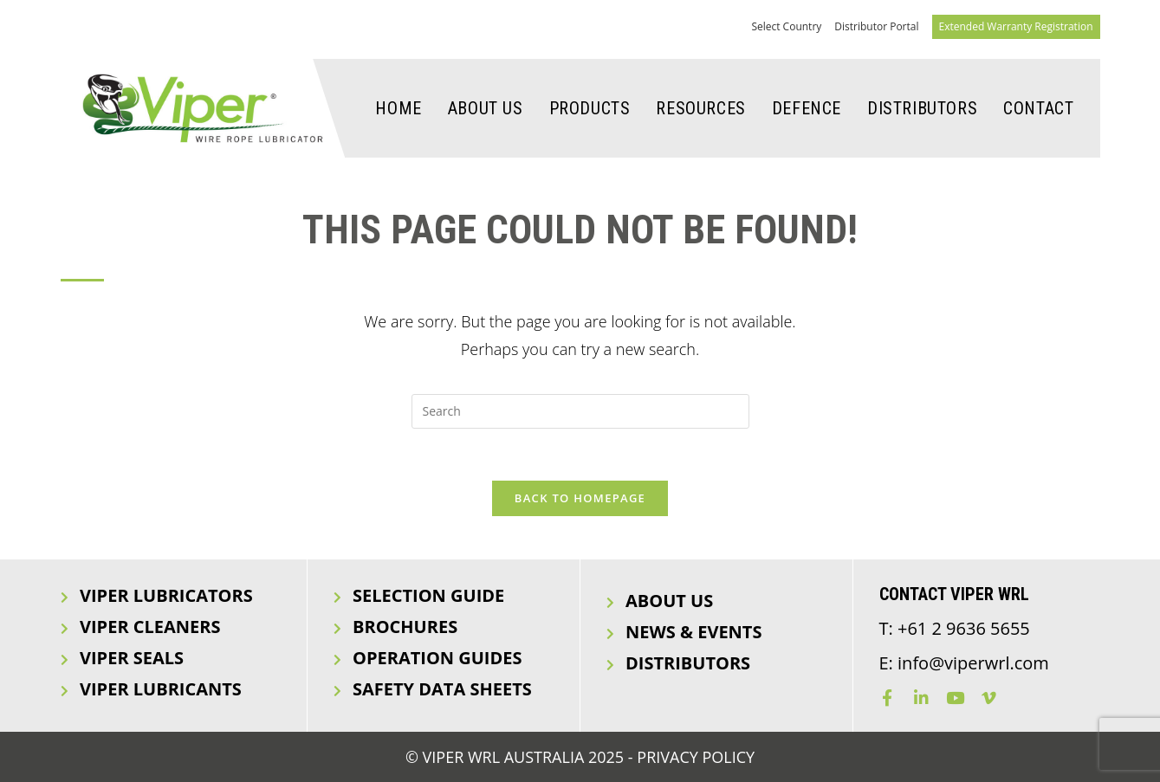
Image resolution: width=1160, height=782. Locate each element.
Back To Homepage (580, 498)
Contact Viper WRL (954, 594)
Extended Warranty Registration (1016, 26)
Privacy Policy (696, 756)
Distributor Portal (876, 26)
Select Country (786, 26)
